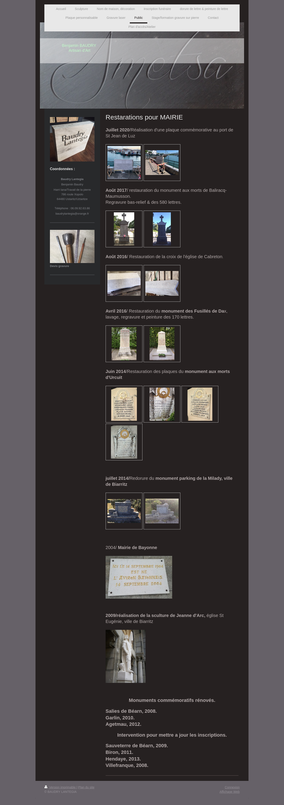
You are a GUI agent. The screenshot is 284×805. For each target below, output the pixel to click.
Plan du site (86, 787)
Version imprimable (60, 787)
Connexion (232, 787)
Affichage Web (229, 791)
